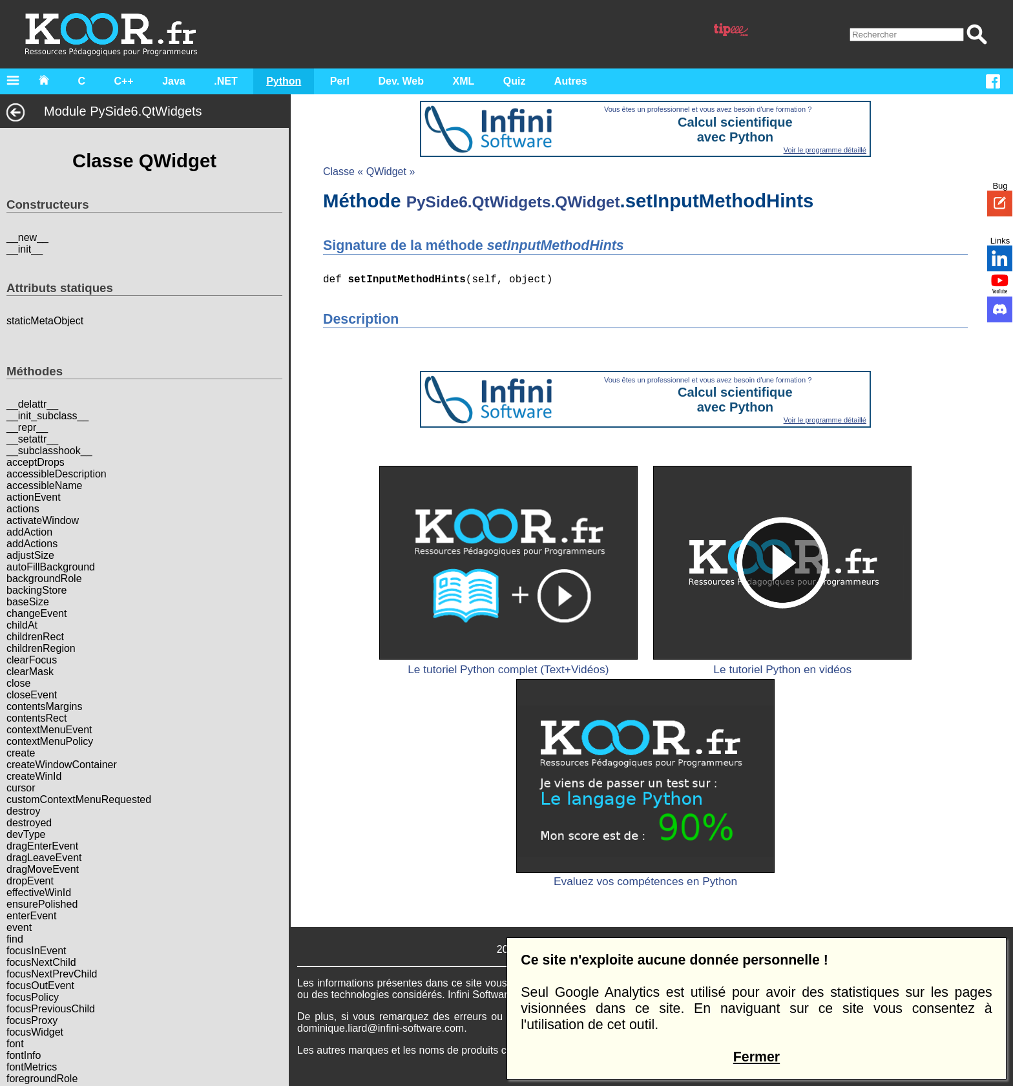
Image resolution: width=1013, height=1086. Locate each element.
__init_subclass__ (47, 415)
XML (464, 81)
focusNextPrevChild (52, 973)
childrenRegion (41, 648)
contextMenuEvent (49, 729)
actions (22, 508)
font (15, 1043)
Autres (570, 81)
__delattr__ (32, 404)
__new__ (27, 237)
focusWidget (34, 1032)
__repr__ (27, 427)
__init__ (24, 249)
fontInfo (23, 1055)
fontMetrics (31, 1066)
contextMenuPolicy (49, 741)
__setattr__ (32, 438)
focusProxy (31, 1020)
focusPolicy (32, 997)
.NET (225, 81)
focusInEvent (36, 950)
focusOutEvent (40, 985)
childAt (21, 625)
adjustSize (30, 555)
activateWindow (42, 520)
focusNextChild (41, 962)
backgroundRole (44, 578)
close (18, 683)
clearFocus (31, 659)
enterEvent (31, 915)
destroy (23, 811)
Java (173, 81)
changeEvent (36, 613)
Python (283, 81)
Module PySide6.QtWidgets (104, 111)
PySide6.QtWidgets (474, 202)
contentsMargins (44, 706)
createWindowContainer (61, 764)
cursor (20, 787)
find (14, 939)
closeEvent (31, 694)
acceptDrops (35, 462)
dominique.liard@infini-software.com (376, 1028)
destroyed (29, 822)
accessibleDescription (56, 473)
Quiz (514, 81)
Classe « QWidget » (365, 171)
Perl (340, 81)
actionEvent (33, 497)
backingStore (36, 590)
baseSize (27, 601)
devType (25, 834)
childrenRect (35, 636)
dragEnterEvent (42, 846)
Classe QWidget (142, 160)
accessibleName (44, 485)
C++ (123, 81)
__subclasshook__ (49, 450)
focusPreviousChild (50, 1008)
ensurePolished (42, 904)
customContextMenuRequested (78, 799)
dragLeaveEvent (44, 857)
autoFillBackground (50, 566)
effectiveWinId (38, 892)
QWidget (583, 202)
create (20, 752)
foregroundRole (42, 1078)
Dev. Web (401, 81)
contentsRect (36, 718)
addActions (31, 543)
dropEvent (30, 880)
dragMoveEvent (42, 869)
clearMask (30, 671)
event (19, 927)
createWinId (33, 776)
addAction (29, 532)
